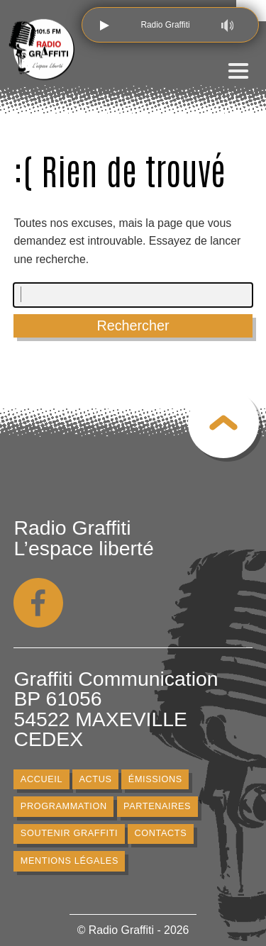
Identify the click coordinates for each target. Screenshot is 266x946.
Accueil (41, 779)
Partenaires (157, 806)
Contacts (161, 834)
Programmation (64, 806)
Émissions (155, 779)
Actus (95, 779)
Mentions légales (69, 861)
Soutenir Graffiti (69, 834)
